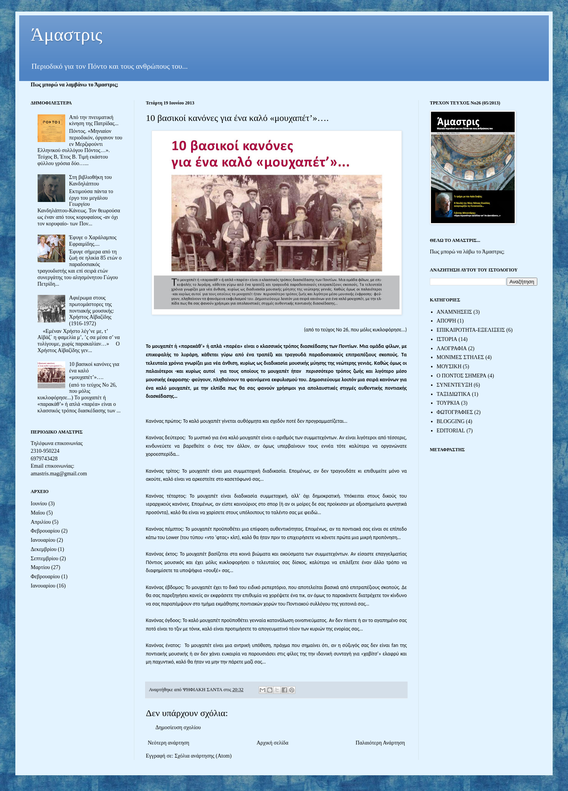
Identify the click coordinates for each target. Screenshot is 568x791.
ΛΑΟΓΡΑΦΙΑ (452, 348)
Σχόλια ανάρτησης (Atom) (203, 756)
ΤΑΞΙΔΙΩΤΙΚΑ (454, 394)
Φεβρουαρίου (45, 531)
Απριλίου (41, 522)
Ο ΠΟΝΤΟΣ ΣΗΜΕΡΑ (462, 376)
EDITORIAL (451, 431)
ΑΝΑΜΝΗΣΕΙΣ (454, 312)
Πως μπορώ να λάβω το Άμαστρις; (467, 252)
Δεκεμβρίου (43, 549)
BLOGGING (451, 421)
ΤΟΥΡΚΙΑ (448, 403)
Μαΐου (38, 513)
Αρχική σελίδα (272, 743)
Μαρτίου (40, 567)
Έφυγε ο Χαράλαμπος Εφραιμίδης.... (93, 241)
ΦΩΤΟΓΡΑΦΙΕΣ (455, 412)
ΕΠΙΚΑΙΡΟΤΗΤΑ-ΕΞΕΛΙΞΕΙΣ (471, 330)
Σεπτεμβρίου (44, 558)
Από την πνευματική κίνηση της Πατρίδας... (94, 120)
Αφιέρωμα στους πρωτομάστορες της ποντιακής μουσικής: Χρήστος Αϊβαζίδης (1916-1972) (91, 310)
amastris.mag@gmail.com (59, 474)
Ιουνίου (39, 503)
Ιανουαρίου (43, 540)
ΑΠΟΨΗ (446, 321)
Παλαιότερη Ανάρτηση (380, 743)
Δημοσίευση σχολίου (178, 727)
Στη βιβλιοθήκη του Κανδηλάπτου (90, 180)
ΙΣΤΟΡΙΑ (447, 339)
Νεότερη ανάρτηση (168, 743)
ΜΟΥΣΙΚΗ (449, 366)
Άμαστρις (66, 34)
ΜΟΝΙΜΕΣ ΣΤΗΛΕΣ (460, 357)
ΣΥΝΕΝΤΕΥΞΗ (454, 385)
